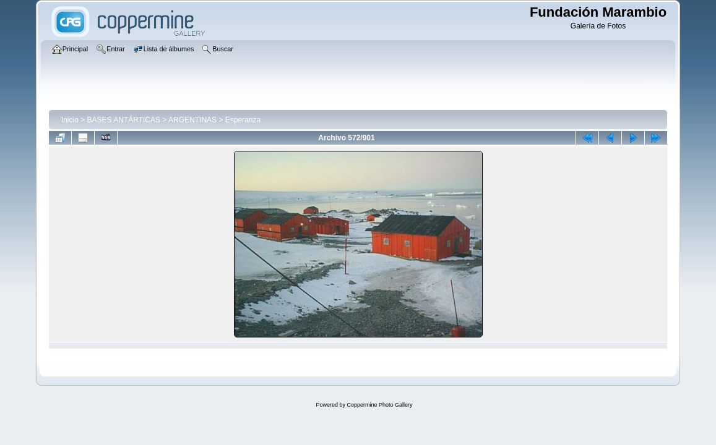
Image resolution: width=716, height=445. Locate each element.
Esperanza (243, 120)
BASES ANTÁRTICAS (123, 120)
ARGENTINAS (192, 120)
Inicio (70, 120)
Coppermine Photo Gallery (379, 405)
